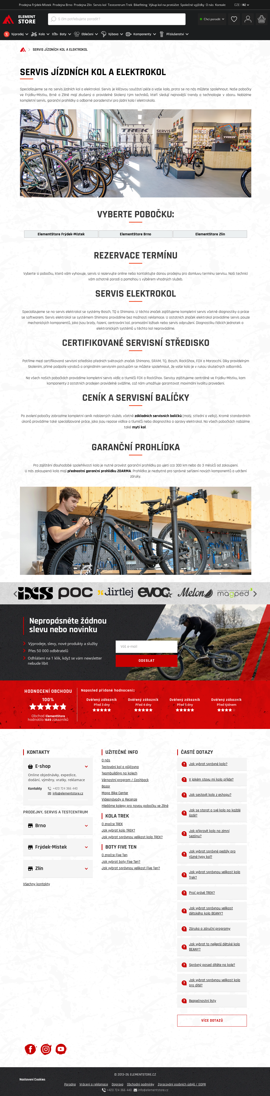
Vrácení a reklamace (93, 1083)
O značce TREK (112, 822)
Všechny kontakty (36, 882)
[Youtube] (61, 1047)
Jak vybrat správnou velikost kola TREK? (132, 835)
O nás (210, 5)
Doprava (117, 1083)
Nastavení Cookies (32, 1078)
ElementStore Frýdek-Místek (61, 232)
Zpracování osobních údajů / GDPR (182, 1083)
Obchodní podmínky (140, 1083)
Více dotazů (212, 1019)
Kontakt (220, 5)
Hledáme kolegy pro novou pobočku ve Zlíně (135, 804)
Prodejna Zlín (83, 5)
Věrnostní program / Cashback (125, 778)
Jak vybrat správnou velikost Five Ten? (131, 866)
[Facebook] (30, 1047)
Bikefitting (140, 5)
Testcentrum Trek (120, 5)
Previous (15, 592)
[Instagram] (46, 1047)
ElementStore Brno (135, 232)
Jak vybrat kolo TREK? (118, 829)
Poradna (70, 1083)
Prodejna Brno (62, 5)
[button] (16, 34)
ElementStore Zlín (210, 232)
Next (254, 592)
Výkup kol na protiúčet (164, 5)
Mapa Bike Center (115, 791)
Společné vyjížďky (192, 5)
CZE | (241, 5)
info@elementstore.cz (68, 792)
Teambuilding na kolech (119, 772)
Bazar (106, 785)
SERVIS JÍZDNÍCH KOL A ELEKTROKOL (60, 48)
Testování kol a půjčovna (120, 765)
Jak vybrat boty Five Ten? (121, 860)
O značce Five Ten (114, 854)
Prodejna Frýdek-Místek (35, 5)
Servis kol (99, 5)
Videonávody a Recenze (119, 798)
